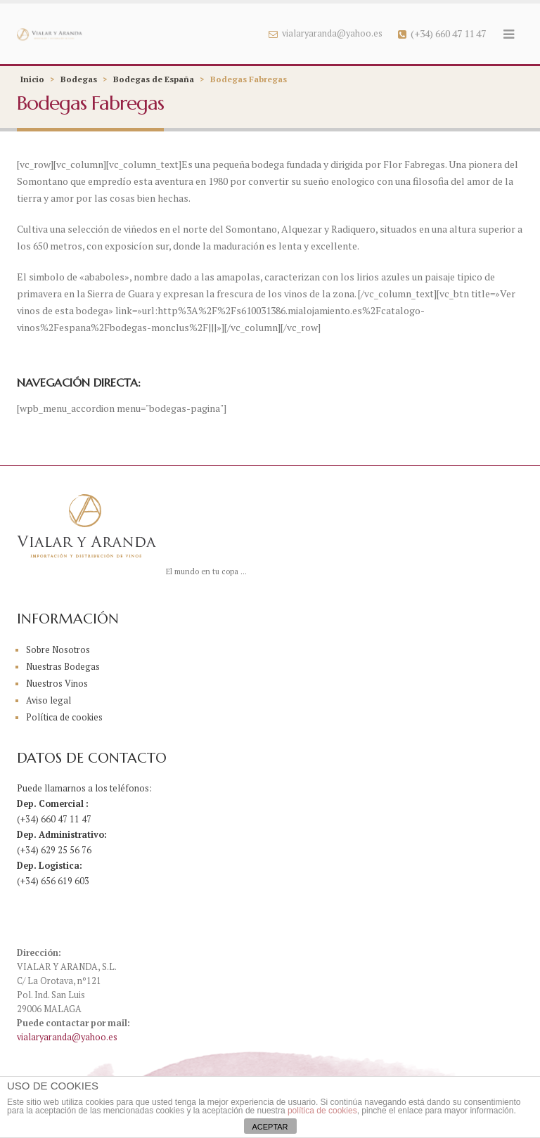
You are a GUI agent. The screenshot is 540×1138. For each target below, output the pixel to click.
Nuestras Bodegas (63, 667)
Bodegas (78, 79)
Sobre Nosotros (58, 650)
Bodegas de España (153, 79)
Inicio (32, 79)
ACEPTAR (270, 1127)
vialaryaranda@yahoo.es (325, 33)
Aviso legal (48, 700)
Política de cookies (64, 717)
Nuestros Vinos (57, 684)
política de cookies (322, 1111)
